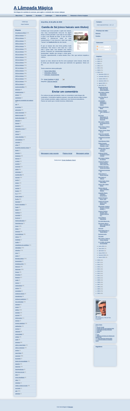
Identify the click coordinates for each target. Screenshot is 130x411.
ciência (17, 131)
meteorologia (18, 285)
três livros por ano (19, 372)
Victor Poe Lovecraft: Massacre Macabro (104, 134)
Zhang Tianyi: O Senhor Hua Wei (103, 174)
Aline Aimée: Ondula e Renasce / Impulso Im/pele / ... (104, 208)
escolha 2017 (18, 174)
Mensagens (100, 46)
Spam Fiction (99, 324)
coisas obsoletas (19, 136)
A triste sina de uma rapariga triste (105, 328)
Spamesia (29, 15)
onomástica (18, 291)
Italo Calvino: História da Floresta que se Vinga (103, 123)
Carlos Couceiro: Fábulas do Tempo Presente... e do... (103, 145)
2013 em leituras (19, 57)
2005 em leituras (19, 41)
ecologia (17, 164)
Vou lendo (100, 236)
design (17, 150)
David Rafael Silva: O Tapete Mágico (103, 231)
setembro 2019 (103, 81)
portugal (17, 315)
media (16, 280)
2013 (98, 271)
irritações (17, 250)
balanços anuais (19, 115)
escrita (17, 180)
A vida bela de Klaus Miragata (104, 329)
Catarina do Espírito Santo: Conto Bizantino (103, 203)
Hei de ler (100, 228)
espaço (17, 183)
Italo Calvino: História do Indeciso (103, 159)
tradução (17, 364)
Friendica (98, 36)
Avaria (98, 332)
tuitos (16, 374)
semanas (17, 342)
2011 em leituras (19, 51)
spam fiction (18, 353)
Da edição (39, 15)
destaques (18, 155)
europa (17, 185)
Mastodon (98, 33)
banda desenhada (19, 118)
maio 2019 (101, 248)
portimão (17, 312)
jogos (16, 253)
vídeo (16, 380)
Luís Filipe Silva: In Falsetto (103, 98)
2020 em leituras (19, 76)
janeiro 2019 (102, 257)
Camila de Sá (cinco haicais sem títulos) (104, 167)
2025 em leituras (19, 84)
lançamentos (18, 261)
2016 (98, 264)
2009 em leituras (19, 46)
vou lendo (17, 388)
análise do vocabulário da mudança (24, 100)
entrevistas (18, 172)
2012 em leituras (19, 54)
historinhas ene (19, 223)
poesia (17, 307)
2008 (98, 282)
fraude (17, 207)
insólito (17, 242)
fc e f (16, 193)
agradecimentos (19, 92)
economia (17, 166)
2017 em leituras (19, 68)
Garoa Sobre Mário (50, 71)
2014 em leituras (19, 59)
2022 (98, 65)
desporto (17, 153)
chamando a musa (20, 128)
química (17, 328)
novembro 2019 (103, 76)
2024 (98, 61)
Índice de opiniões (61, 15)
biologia (17, 123)
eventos (17, 188)
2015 (98, 266)
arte (16, 104)
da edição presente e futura (22, 147)
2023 (98, 63)
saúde (16, 339)
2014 (98, 269)
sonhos (17, 350)
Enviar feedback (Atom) (69, 160)
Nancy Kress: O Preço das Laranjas (104, 127)
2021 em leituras (19, 78)
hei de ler (17, 218)
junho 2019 (102, 246)
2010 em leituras (19, 49)
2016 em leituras (19, 65)
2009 (98, 280)
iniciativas (17, 239)
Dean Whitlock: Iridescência (102, 218)
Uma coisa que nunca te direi (104, 338)
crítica (16, 145)
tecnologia (17, 358)
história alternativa (19, 220)
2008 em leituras (19, 43)
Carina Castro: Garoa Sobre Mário (103, 181)
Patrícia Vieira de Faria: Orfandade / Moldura (103, 189)
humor (17, 226)
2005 (98, 289)
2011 (98, 275)
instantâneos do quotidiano (22, 245)
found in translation (20, 204)
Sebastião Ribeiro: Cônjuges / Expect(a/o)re (103, 194)
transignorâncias (19, 369)
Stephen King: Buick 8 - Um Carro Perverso (104, 150)
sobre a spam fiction (20, 345)
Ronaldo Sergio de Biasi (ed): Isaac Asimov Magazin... (103, 89)
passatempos (18, 296)
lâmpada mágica (19, 258)
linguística (17, 274)
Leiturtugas (48, 15)
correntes (17, 142)
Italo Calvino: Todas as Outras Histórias (104, 239)
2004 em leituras (19, 38)
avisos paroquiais (19, 112)
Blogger (70, 407)
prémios (17, 320)
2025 (98, 59)
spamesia (17, 356)
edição (17, 169)
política (17, 309)
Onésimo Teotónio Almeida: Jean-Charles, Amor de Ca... (103, 213)
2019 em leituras (52, 81)
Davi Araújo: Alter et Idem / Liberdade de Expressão (104, 225)
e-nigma (17, 161)
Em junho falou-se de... (104, 221)
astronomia (18, 110)
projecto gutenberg (20, 323)
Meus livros (19, 15)
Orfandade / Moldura (50, 73)
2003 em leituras (19, 35)
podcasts (17, 304)
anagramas (18, 97)
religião (17, 337)
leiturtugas (18, 269)
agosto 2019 (102, 83)
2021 (98, 68)
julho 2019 (101, 85)
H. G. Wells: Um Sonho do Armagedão (104, 243)
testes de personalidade (21, 361)
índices (17, 236)
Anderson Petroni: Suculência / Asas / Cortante (104, 154)
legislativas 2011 (19, 264)
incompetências (19, 234)
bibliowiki (17, 120)
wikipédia (17, 393)
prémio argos (18, 318)
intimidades (18, 247)
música (17, 288)
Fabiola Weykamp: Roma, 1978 (103, 198)
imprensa (17, 231)
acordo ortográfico (19, 87)
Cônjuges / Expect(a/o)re (51, 74)
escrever (17, 177)
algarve (17, 95)
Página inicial (67, 153)
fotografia (17, 201)
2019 (98, 72)
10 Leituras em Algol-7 (21, 32)
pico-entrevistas (19, 301)
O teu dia (99, 331)
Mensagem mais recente (50, 153)
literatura (17, 277)
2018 (98, 260)
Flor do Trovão (100, 327)
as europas (18, 107)
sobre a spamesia (19, 347)
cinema (17, 134)
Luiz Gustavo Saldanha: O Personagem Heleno (102, 102)
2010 (98, 277)
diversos (17, 158)
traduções (17, 366)
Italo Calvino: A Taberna (102, 178)
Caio (98, 334)
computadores (19, 139)
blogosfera (18, 126)
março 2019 (102, 253)
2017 (98, 262)
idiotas (17, 228)
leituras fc (17, 266)
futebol (17, 209)
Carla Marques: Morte (103, 141)
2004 (98, 291)
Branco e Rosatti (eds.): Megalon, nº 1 (104, 112)
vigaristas (17, 382)
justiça (17, 255)
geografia (17, 215)
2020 (98, 70)
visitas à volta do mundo (21, 385)
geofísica (17, 212)
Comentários (101, 49)
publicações (18, 326)
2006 (98, 286)
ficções (17, 199)
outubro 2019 (102, 78)
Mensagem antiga (82, 153)
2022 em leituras (19, 81)
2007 (98, 284)
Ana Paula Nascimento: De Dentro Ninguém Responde (103, 117)
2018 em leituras (19, 70)
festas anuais (18, 196)
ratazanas (17, 331)
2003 (98, 293)
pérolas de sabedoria (20, 299)
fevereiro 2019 (102, 255)
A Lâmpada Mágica (33, 7)
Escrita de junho (102, 234)
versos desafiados (19, 377)
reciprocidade (18, 334)
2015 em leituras (19, 62)
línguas (17, 272)
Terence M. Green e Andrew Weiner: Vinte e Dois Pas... (103, 163)
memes (17, 283)
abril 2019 (101, 250)
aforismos (17, 89)
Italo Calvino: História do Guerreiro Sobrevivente (103, 94)
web (16, 391)
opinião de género (19, 293)
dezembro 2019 (103, 74)
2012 (98, 273)
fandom (17, 191)
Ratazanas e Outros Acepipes (79, 15)
